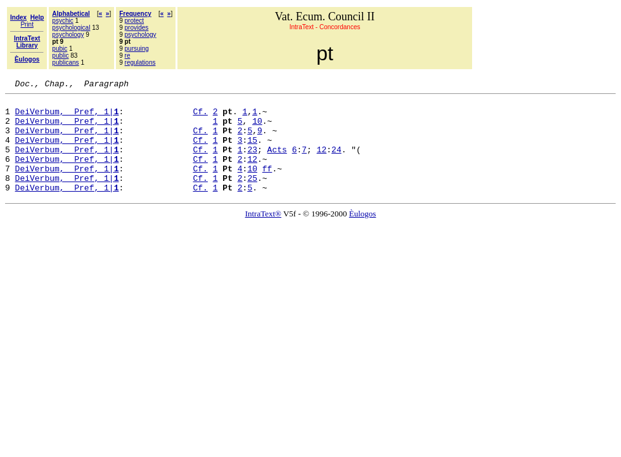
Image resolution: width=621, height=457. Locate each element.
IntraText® (263, 234)
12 (322, 162)
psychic (62, 20)
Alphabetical (70, 13)
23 (252, 162)
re (128, 55)
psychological (71, 27)
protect (134, 20)
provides (137, 27)
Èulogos (362, 234)
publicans (65, 62)
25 (252, 196)
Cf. (200, 117)
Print (27, 24)
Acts (277, 162)
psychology (68, 34)
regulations (140, 62)
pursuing (137, 48)
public (60, 55)
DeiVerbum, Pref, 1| (67, 117)
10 (257, 128)
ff (267, 185)
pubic (59, 48)
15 (252, 151)
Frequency (135, 13)
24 (336, 162)
